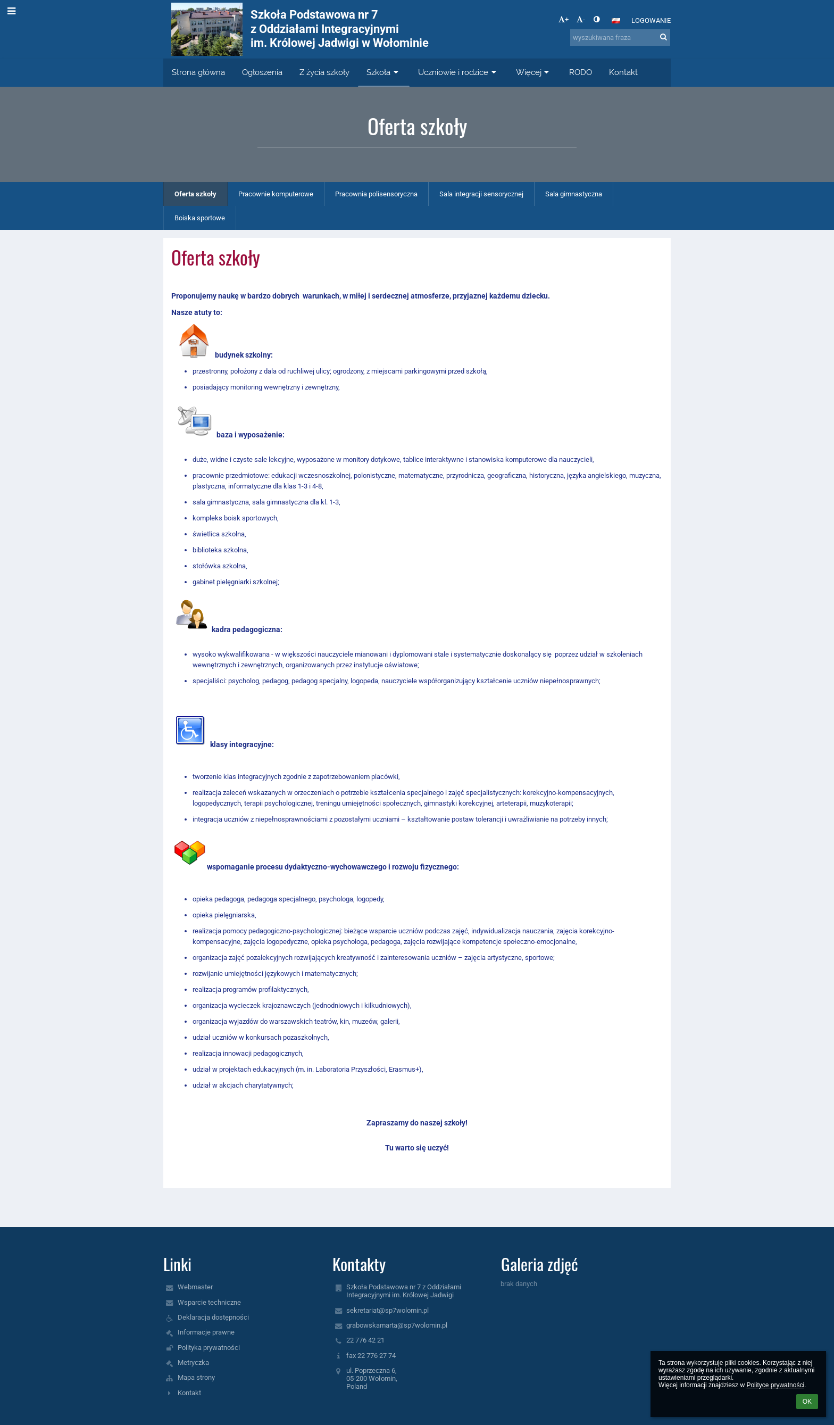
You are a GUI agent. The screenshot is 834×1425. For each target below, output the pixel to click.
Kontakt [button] (623, 72)
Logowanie (651, 20)
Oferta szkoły (195, 194)
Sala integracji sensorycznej (481, 194)
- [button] (581, 19)
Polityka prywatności (209, 1348)
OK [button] (807, 1401)
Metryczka (193, 1362)
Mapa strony (196, 1377)
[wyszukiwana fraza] (620, 37)
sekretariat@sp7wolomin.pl (387, 1310)
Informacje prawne (206, 1332)
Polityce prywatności (775, 1385)
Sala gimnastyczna (573, 194)
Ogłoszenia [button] (262, 72)
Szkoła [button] (383, 72)
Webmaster (195, 1287)
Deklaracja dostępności (213, 1317)
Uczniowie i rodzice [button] (458, 72)
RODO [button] (580, 72)
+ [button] (563, 19)
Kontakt (189, 1393)
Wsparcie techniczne (209, 1302)
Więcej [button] (534, 72)
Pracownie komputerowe (275, 194)
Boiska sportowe (199, 218)
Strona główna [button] (198, 72)
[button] (616, 20)
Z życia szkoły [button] (324, 72)
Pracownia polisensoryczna (376, 194)
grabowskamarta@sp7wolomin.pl (396, 1325)
